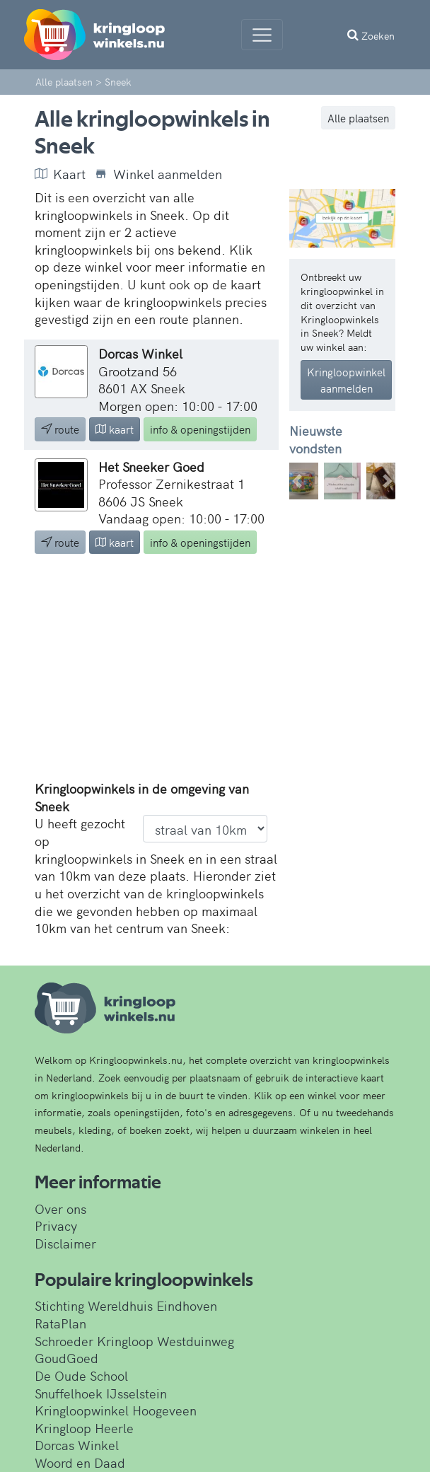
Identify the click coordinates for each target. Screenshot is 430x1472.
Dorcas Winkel (77, 1445)
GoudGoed (66, 1358)
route (60, 429)
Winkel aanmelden (158, 174)
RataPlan (60, 1323)
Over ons (60, 1208)
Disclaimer (65, 1243)
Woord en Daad (80, 1462)
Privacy (56, 1225)
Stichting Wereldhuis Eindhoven (126, 1305)
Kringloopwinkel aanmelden (346, 379)
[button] (297, 481)
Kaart (60, 174)
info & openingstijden (200, 429)
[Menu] (262, 34)
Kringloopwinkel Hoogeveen (116, 1410)
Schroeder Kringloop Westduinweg (134, 1341)
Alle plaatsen (358, 117)
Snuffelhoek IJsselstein (101, 1393)
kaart (114, 429)
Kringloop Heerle (84, 1428)
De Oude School (81, 1375)
